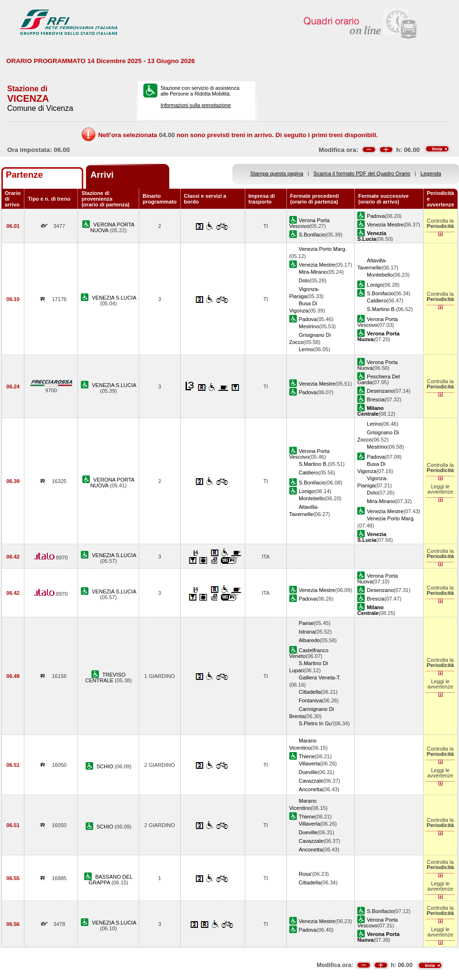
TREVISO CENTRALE (105, 677)
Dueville (308, 772)
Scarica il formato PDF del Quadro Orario (362, 173)
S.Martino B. (381, 309)
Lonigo (374, 285)
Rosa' (305, 874)
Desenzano (380, 391)
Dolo (304, 280)
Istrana (307, 632)
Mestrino (309, 326)
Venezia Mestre (385, 224)
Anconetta (311, 789)
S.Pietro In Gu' (316, 723)
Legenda (431, 173)
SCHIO (106, 766)
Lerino (306, 349)
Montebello (380, 275)
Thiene (307, 756)
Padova (376, 216)
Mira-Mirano (313, 272)
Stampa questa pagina (276, 173)
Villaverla (309, 763)
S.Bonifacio (312, 234)
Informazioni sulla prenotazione (196, 105)
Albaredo (309, 640)
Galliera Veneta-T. (320, 677)
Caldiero (376, 300)
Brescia (375, 399)
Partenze (24, 175)
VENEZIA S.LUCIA (114, 298)
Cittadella (310, 692)
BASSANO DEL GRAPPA (110, 879)
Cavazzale (311, 781)
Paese (306, 623)
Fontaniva (310, 700)
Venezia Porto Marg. (323, 249)
